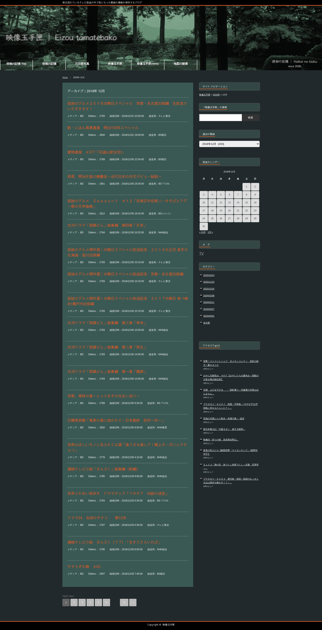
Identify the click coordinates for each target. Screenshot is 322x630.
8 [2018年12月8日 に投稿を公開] (246, 194)
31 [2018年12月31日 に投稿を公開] (203, 226)
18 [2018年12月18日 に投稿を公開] (212, 210)
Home (65, 77)
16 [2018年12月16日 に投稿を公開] (255, 202)
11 (124, 602)
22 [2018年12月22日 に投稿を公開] (246, 210)
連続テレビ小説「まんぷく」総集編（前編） (107, 468)
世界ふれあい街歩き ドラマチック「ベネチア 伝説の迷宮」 (118, 493)
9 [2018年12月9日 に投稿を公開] (255, 194)
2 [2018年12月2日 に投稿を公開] (255, 186)
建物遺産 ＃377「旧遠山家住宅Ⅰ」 (96, 152)
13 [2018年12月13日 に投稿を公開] (229, 202)
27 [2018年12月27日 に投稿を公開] (229, 218)
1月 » (210, 232)
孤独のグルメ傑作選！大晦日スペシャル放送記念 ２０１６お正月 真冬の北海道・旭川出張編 (127, 252)
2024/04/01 (208, 316)
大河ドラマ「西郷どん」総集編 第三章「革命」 (110, 322)
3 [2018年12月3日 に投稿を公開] (203, 194)
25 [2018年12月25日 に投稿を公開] (212, 218)
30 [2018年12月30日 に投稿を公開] (255, 218)
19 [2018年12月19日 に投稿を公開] (221, 210)
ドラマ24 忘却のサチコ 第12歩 (98, 517)
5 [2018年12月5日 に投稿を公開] (220, 194)
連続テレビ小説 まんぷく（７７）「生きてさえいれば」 (114, 542)
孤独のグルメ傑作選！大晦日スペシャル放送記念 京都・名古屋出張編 (125, 273)
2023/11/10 (208, 282)
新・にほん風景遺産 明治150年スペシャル (103, 127)
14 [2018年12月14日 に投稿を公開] (238, 202)
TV (201, 253)
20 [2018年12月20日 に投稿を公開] (229, 210)
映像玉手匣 (169, 624)
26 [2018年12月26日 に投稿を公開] (221, 218)
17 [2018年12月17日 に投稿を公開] (203, 210)
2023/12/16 (208, 288)
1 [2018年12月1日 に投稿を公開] (246, 186)
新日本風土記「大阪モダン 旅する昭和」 (224, 429)
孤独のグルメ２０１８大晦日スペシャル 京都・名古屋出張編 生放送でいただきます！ (127, 106)
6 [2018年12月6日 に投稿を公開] (229, 194)
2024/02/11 (208, 302)
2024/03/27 (208, 309)
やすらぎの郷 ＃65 (83, 566)
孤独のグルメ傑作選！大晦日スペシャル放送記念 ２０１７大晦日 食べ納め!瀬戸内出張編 (127, 301)
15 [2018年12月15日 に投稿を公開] (246, 202)
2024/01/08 (208, 295)
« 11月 (202, 232)
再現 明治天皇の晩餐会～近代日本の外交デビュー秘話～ (116, 176)
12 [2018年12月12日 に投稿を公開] (221, 202)
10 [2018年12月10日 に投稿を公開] (203, 202)
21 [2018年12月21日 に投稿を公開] (238, 210)
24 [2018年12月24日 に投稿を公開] (203, 218)
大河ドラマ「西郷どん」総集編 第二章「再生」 (110, 347)
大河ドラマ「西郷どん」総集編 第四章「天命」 (110, 225)
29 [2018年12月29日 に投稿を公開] (246, 218)
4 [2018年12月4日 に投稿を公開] (212, 194)
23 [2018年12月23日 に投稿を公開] (255, 210)
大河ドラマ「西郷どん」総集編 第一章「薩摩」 (110, 371)
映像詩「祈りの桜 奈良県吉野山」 (221, 439)
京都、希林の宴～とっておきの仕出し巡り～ (107, 395)
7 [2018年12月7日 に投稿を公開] (237, 194)
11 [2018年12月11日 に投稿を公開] (212, 202)
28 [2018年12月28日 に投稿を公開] (238, 218)
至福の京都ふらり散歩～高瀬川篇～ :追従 (223, 418)
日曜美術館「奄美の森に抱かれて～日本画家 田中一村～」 (118, 420)
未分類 (206, 323)
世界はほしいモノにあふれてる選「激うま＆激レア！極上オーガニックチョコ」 (127, 447)
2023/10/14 (208, 275)
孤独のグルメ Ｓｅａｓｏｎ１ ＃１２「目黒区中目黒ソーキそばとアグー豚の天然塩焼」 (127, 203)
